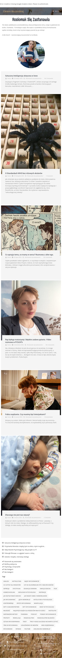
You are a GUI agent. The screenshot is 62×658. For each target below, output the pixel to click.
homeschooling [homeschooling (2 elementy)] (9, 592)
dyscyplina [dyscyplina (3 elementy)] (16, 589)
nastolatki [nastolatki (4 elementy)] (52, 611)
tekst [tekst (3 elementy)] (25, 621)
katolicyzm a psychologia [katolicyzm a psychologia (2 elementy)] (43, 600)
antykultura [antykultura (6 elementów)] (16, 581)
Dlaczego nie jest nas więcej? (17, 515)
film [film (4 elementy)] (55, 589)
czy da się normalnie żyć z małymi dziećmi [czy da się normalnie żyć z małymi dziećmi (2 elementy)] (39, 585)
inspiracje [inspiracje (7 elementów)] (42, 592)
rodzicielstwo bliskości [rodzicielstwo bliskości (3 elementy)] (46, 618)
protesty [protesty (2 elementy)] (6, 618)
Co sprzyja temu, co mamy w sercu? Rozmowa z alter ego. (29, 255)
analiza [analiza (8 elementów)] (6, 581)
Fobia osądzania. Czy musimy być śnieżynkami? (25, 414)
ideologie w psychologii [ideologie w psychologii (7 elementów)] (27, 592)
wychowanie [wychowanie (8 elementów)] (7, 629)
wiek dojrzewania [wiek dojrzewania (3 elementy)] (47, 625)
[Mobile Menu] (56, 11)
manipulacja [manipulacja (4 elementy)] (38, 603)
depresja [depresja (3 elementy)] (6, 589)
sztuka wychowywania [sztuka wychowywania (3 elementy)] (11, 621)
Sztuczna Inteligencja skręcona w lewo (21, 76)
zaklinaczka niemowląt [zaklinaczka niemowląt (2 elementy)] (42, 629)
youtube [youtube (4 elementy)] (27, 629)
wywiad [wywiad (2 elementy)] (18, 629)
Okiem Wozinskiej (13, 11)
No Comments (48, 78)
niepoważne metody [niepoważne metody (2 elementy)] (10, 614)
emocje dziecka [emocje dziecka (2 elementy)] (45, 589)
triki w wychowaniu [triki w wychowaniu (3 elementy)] (10, 625)
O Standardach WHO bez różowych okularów (23, 173)
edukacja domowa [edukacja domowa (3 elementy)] (30, 589)
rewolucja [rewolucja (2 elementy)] (16, 618)
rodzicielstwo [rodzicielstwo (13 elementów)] (29, 618)
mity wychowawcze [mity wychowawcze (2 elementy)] (29, 607)
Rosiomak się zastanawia (33, 78)
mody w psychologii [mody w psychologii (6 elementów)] (47, 607)
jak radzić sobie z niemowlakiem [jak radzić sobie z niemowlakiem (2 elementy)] (35, 596)
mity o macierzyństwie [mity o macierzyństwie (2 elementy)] (11, 607)
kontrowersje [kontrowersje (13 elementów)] (8, 603)
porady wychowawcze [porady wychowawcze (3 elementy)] (48, 614)
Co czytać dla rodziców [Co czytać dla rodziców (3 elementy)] (12, 585)
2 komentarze (48, 417)
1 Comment (49, 176)
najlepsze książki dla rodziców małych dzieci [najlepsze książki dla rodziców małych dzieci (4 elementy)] (29, 611)
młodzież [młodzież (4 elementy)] (6, 611)
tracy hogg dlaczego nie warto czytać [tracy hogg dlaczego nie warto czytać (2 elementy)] (44, 621)
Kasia (9, 78)
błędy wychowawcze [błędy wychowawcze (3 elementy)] (31, 581)
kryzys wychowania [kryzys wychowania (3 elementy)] (24, 603)
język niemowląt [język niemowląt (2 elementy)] (24, 600)
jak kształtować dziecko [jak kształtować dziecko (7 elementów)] (12, 596)
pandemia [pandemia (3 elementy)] (24, 614)
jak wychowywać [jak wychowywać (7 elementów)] (9, 600)
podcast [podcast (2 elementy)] (34, 614)
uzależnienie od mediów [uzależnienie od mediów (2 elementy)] (29, 625)
